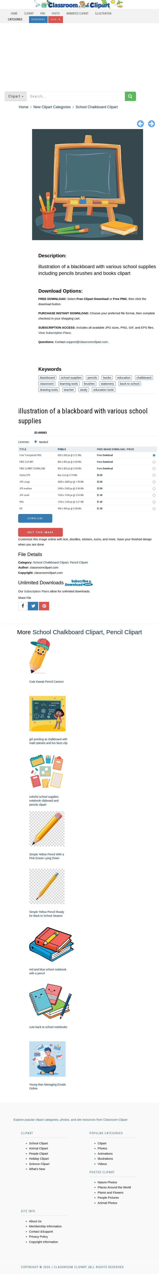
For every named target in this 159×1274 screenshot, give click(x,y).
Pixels (62, 449)
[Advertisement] (79, 55)
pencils (92, 377)
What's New (37, 1169)
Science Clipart (39, 1164)
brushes (89, 383)
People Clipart (38, 1153)
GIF (21, 508)
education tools (103, 389)
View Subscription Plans (54, 332)
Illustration (103, 13)
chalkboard (144, 377)
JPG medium (25, 488)
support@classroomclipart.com (87, 342)
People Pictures (108, 1197)
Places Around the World (114, 1187)
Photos (102, 1148)
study (83, 389)
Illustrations (105, 1158)
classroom (47, 383)
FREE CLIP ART (26, 461)
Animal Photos (107, 1203)
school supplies (71, 377)
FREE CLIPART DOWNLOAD (32, 468)
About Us (35, 1221)
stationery (107, 383)
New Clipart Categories (52, 107)
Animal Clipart (38, 1148)
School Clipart (38, 1143)
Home (14, 13)
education (123, 377)
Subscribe (38, 19)
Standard (43, 442)
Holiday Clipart (39, 1158)
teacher (69, 389)
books (107, 377)
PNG (42, 13)
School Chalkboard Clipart (96, 107)
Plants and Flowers (110, 1192)
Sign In (56, 19)
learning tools (69, 383)
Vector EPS (24, 475)
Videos (102, 1164)
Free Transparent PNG (30, 455)
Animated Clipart (77, 13)
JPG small (24, 495)
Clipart (29, 13)
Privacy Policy (38, 1236)
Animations (105, 1153)
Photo (56, 13)
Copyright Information (43, 1242)
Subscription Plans (36, 591)
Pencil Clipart (79, 562)
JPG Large (24, 481)
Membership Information (45, 1226)
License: (23, 442)
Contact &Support (41, 1231)
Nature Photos (107, 1182)
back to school (129, 383)
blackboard (47, 377)
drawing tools (49, 389)
